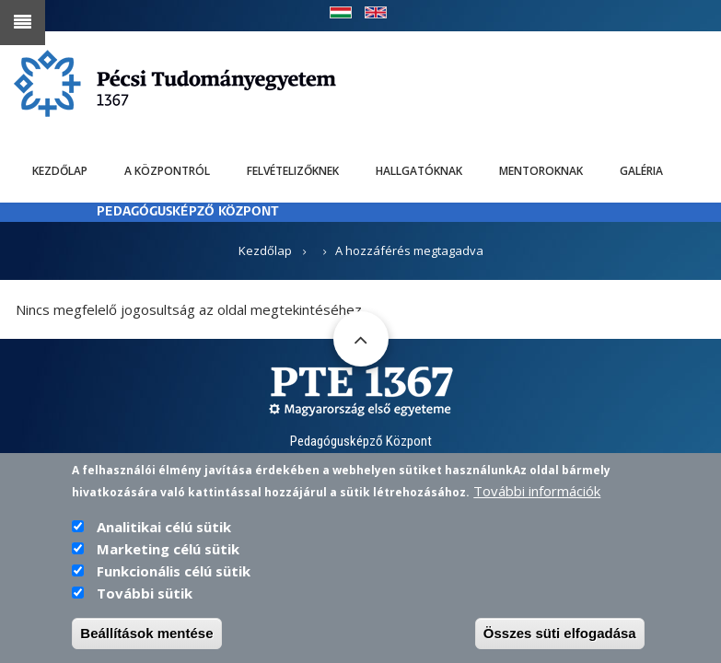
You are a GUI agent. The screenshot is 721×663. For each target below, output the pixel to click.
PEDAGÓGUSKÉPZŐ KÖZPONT (188, 212)
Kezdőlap (59, 171)
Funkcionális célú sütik (173, 581)
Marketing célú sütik (168, 559)
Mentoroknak (541, 171)
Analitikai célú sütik (164, 537)
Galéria (641, 171)
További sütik (144, 603)
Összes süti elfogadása (559, 643)
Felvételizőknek (293, 171)
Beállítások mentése (146, 643)
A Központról (167, 171)
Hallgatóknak (419, 171)
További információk (536, 501)
